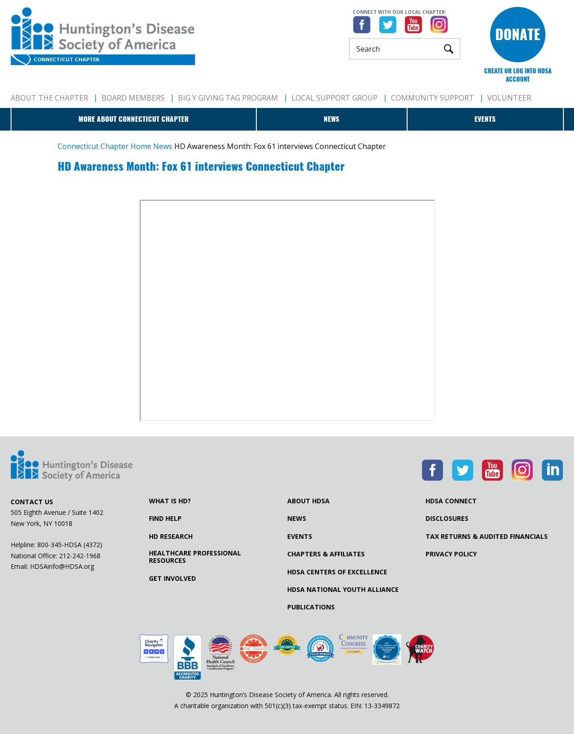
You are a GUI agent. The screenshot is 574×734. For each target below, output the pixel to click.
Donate (517, 34)
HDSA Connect (451, 501)
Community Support (432, 98)
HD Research (171, 536)
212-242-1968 (80, 555)
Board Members (133, 98)
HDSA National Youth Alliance (343, 589)
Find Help (165, 518)
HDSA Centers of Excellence (337, 572)
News (331, 119)
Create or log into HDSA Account (517, 75)
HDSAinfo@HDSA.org (62, 566)
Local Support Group (334, 98)
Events (485, 119)
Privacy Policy (451, 554)
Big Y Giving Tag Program (228, 98)
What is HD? (170, 501)
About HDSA (308, 501)
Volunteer (509, 98)
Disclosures (447, 518)
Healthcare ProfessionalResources (195, 556)
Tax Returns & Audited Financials (487, 536)
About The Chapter (49, 98)
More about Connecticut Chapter (133, 119)
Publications (311, 607)
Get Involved (172, 578)
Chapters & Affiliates (326, 554)
